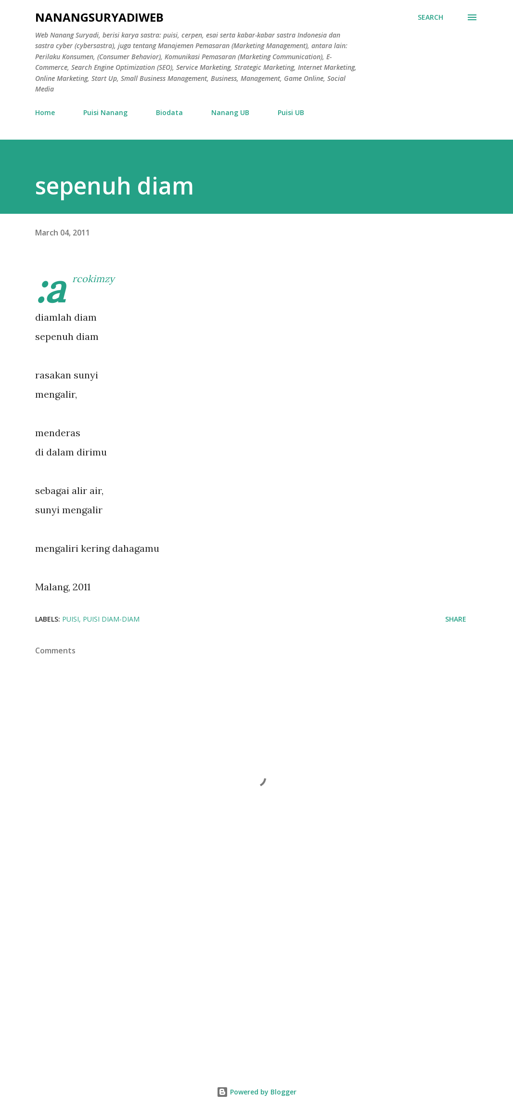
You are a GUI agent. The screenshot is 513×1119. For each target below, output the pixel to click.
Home (45, 112)
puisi (70, 619)
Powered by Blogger (256, 1091)
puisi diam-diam (111, 619)
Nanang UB (230, 112)
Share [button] (455, 619)
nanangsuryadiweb (99, 17)
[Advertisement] (256, 977)
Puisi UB (291, 112)
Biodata (169, 112)
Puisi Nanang (105, 112)
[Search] (430, 17)
